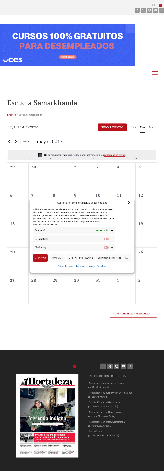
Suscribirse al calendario (131, 313)
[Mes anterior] (9, 142)
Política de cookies (66, 266)
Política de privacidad (85, 266)
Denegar (57, 258)
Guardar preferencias (113, 258)
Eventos (11, 114)
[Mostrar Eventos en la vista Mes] (142, 127)
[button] (129, 202)
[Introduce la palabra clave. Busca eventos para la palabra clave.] (52, 127)
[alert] (82, 155)
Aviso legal (102, 266)
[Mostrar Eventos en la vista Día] (151, 127)
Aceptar (40, 258)
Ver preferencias (81, 258)
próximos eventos (114, 154)
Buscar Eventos (112, 127)
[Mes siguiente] (16, 142)
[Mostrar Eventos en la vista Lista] (133, 127)
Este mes (27, 141)
